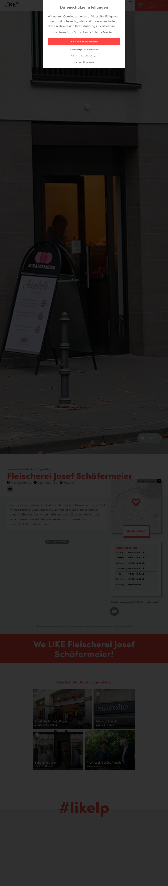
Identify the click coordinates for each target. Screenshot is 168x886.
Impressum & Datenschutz (84, 62)
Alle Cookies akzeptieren (84, 41)
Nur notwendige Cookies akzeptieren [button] (84, 49)
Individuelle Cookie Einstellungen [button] (84, 56)
